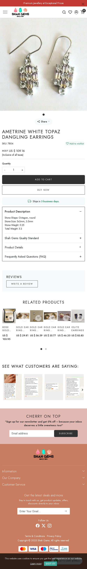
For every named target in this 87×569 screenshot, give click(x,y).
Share (42, 121)
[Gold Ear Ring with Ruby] (22, 316)
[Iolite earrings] (78, 316)
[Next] (82, 389)
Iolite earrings (77, 329)
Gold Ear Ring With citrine (36, 329)
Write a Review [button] (22, 283)
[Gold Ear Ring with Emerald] (50, 316)
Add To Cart (43, 179)
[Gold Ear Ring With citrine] (36, 316)
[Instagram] (49, 526)
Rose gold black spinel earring (8, 329)
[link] (64, 12)
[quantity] (13, 170)
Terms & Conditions (35, 536)
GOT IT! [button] (50, 563)
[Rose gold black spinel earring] (9, 316)
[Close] (83, 4)
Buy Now (43, 190)
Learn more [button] (35, 563)
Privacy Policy (54, 536)
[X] (43, 526)
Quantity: (6, 163)
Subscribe (66, 433)
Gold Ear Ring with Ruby (22, 329)
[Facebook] (37, 526)
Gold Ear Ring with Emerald (50, 329)
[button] (76, 12)
